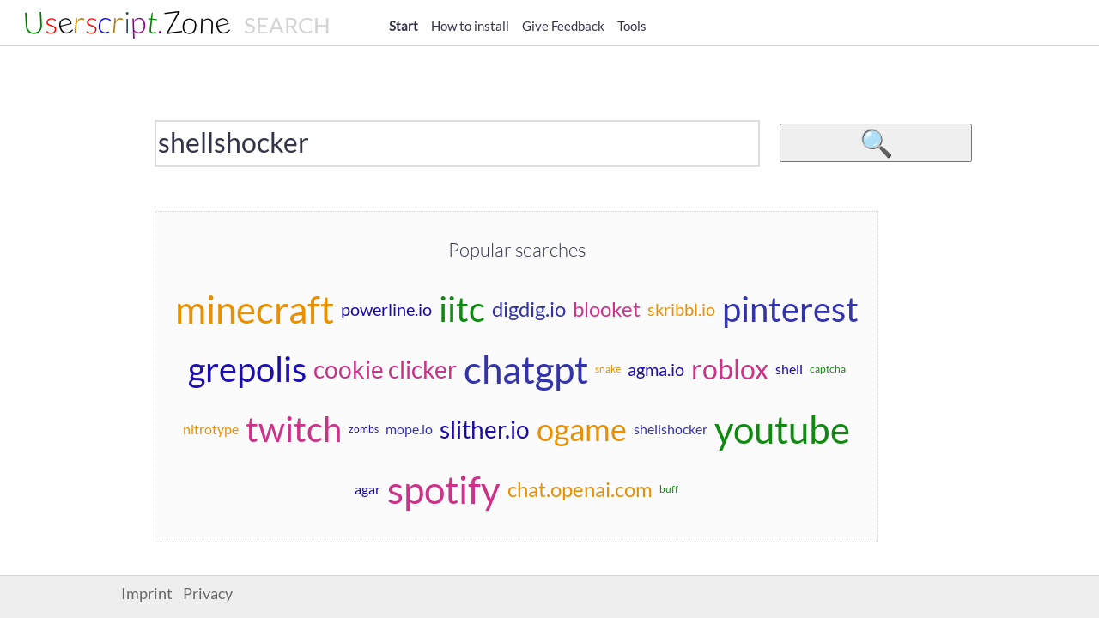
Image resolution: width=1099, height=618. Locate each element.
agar (367, 489)
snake (608, 368)
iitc (462, 309)
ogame (582, 429)
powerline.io (386, 309)
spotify (444, 489)
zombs (364, 428)
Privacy (208, 594)
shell (789, 368)
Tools (632, 25)
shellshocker (670, 429)
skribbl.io (681, 309)
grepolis (247, 369)
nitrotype (211, 429)
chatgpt (526, 369)
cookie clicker (385, 369)
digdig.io (529, 308)
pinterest (790, 309)
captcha (828, 368)
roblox (729, 368)
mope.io (409, 429)
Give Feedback (563, 25)
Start (403, 25)
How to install (470, 25)
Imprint (147, 594)
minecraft (254, 309)
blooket (607, 308)
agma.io (656, 369)
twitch (294, 429)
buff (668, 488)
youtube (782, 429)
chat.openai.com (580, 488)
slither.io (485, 429)
